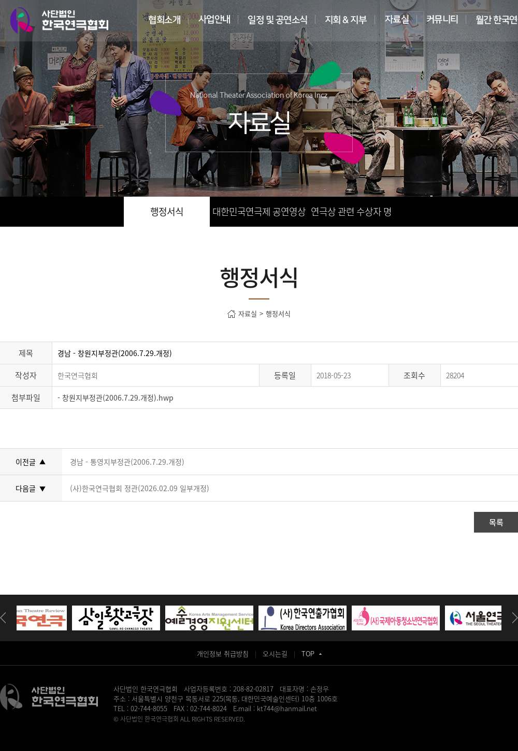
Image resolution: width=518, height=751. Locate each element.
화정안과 (333, 728)
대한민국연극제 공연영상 (259, 211)
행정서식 (166, 211)
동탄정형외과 (249, 728)
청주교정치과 (213, 728)
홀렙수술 (358, 728)
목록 (496, 522)
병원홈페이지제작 (136, 728)
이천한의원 (306, 728)
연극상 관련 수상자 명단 (351, 215)
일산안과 (279, 728)
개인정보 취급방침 (223, 653)
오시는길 (275, 653)
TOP (311, 653)
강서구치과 (385, 728)
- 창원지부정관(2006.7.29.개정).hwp (115, 397)
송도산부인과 (178, 728)
